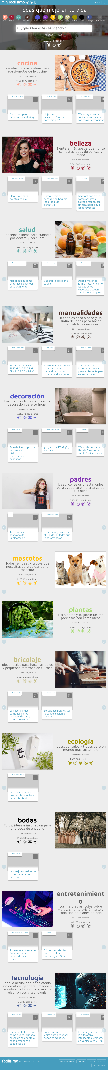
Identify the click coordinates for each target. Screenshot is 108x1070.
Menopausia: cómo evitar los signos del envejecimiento (21, 283)
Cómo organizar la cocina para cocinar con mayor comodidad (91, 117)
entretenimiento (80, 897)
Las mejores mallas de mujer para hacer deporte (23, 874)
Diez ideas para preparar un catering (22, 116)
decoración (27, 396)
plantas (80, 609)
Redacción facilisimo (18, 178)
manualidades (81, 312)
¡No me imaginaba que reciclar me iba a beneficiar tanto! (22, 795)
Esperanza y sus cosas (18, 263)
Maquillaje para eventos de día (19, 197)
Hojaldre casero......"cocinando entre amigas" (56, 117)
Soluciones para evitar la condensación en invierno (57, 713)
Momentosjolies (85, 263)
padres (80, 479)
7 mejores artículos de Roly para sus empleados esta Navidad (23, 954)
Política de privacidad (67, 1061)
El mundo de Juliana (86, 96)
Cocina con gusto (51, 96)
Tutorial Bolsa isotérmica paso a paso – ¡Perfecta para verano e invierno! (91, 370)
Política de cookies (99, 1065)
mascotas (27, 558)
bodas (27, 820)
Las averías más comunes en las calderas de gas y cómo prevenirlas (20, 715)
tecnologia (27, 977)
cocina (27, 63)
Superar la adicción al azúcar (56, 282)
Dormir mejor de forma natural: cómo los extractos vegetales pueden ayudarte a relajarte (90, 286)
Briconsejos (84, 429)
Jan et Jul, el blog (86, 347)
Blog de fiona (84, 178)
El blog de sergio (51, 263)
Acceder (97, 2)
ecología (80, 741)
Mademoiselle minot (18, 347)
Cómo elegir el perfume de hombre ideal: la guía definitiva (55, 200)
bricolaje (27, 659)
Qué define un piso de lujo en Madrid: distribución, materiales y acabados (23, 453)
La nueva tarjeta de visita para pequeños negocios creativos (56, 1034)
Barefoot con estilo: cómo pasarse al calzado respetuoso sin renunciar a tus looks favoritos (89, 201)
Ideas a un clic (16, 429)
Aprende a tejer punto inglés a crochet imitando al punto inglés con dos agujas (57, 370)
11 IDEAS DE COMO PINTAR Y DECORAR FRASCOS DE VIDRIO (22, 368)
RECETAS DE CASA (17, 96)
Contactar (91, 1061)
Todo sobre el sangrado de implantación (17, 534)
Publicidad (101, 1061)
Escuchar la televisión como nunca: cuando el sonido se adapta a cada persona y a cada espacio (22, 1037)
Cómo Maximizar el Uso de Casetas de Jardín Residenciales (90, 450)
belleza (81, 143)
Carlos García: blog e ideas (20, 932)
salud (27, 229)
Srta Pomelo (50, 347)
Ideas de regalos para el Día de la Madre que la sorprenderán (57, 534)
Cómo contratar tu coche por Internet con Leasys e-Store (55, 953)
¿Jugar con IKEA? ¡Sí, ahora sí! (56, 449)
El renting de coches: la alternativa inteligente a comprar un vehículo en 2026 (90, 1036)
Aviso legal (81, 1061)
